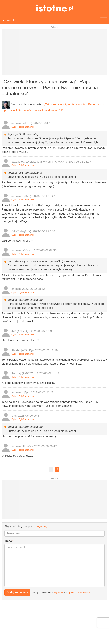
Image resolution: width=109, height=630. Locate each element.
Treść (8, 541)
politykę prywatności (79, 592)
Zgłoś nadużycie (26, 127)
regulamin (58, 592)
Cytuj (13, 127)
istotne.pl (54, 8)
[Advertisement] (54, 53)
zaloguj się (40, 526)
